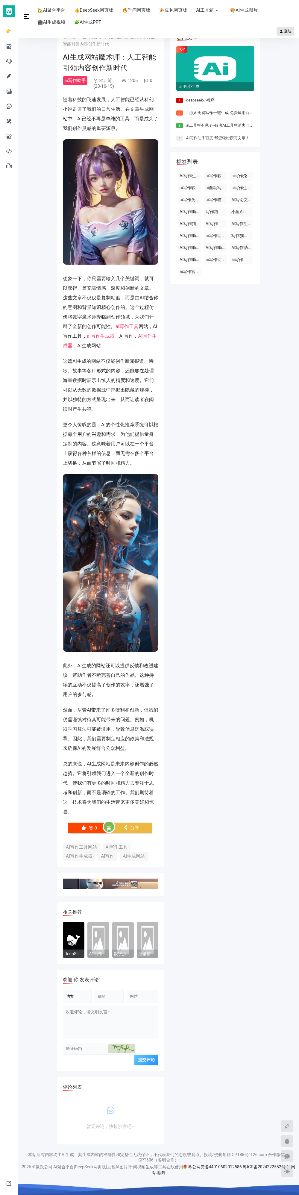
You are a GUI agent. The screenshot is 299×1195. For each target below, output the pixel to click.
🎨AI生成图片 (244, 10)
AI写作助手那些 (242, 247)
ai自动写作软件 (216, 187)
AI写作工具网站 (81, 847)
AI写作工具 (117, 847)
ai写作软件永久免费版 (190, 187)
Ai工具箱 (208, 10)
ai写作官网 (190, 271)
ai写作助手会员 (216, 235)
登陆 (285, 31)
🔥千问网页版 (136, 10)
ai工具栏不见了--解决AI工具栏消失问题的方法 (225, 125)
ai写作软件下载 (216, 175)
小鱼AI (237, 211)
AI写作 (107, 856)
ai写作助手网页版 (216, 259)
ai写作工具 (127, 326)
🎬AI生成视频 (51, 22)
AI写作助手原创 (190, 259)
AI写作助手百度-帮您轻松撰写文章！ (217, 138)
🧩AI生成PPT (87, 22)
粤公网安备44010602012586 (215, 1167)
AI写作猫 (188, 223)
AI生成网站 (134, 856)
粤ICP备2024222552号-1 (266, 1167)
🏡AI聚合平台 (51, 10)
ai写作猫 (213, 199)
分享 (131, 828)
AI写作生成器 (79, 856)
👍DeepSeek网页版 (93, 10)
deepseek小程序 (200, 100)
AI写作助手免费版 (216, 247)
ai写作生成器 (101, 336)
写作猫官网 (241, 235)
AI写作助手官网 (190, 247)
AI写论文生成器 (242, 199)
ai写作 (237, 259)
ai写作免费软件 (242, 175)
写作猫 (212, 211)
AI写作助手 (190, 211)
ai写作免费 (190, 199)
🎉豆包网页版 (173, 10)
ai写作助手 (75, 80)
